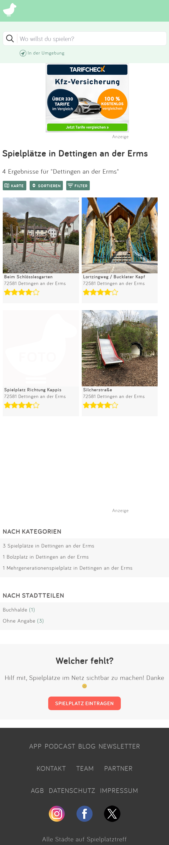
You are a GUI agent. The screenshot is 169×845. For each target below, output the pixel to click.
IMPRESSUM (119, 790)
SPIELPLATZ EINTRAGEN (84, 703)
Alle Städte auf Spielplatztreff (84, 839)
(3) (40, 620)
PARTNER (118, 768)
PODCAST (60, 746)
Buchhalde (15, 609)
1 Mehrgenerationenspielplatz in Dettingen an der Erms (68, 567)
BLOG (87, 746)
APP (35, 746)
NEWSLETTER (119, 746)
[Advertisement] (87, 471)
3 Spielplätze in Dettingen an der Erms (48, 545)
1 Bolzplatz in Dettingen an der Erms (46, 556)
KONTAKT (51, 768)
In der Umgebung (46, 53)
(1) (32, 609)
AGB (37, 790)
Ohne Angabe (19, 620)
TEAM (85, 768)
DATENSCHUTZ (72, 790)
